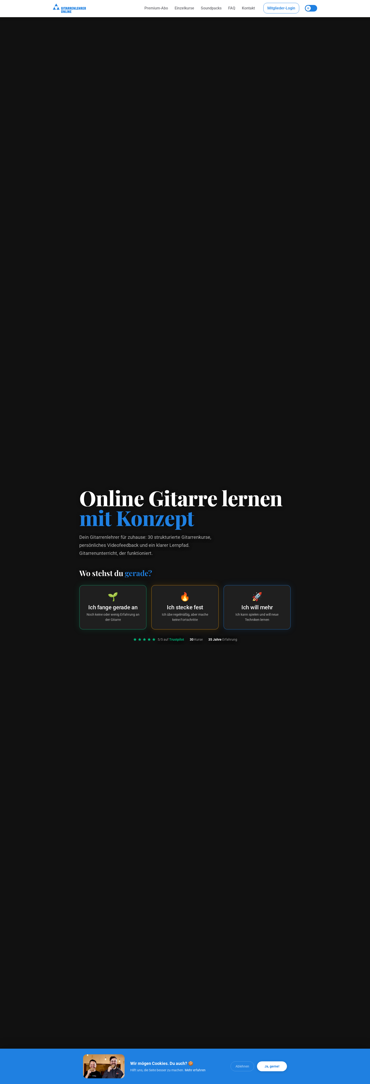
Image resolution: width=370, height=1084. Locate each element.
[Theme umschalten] (311, 8)
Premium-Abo (156, 8)
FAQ (231, 8)
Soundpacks (211, 8)
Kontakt (248, 8)
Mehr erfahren (195, 1070)
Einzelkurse (184, 8)
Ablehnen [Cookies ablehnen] (242, 1066)
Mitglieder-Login (281, 8)
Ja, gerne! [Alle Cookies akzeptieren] (272, 1066)
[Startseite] (69, 8)
